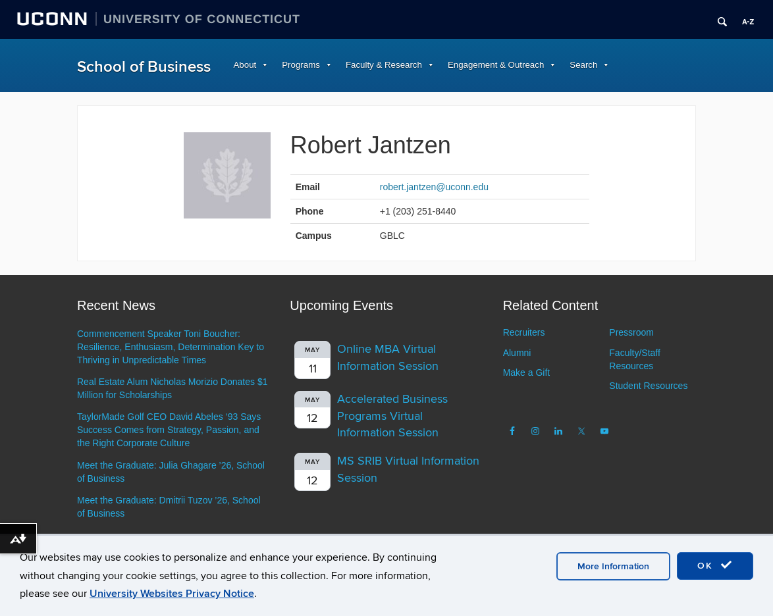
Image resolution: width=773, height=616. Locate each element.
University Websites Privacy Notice (172, 593)
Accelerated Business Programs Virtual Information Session (392, 416)
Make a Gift (526, 372)
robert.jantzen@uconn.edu (434, 187)
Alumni (517, 352)
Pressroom (631, 332)
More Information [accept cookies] (613, 566)
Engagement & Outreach (496, 65)
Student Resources (648, 385)
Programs (301, 65)
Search (583, 65)
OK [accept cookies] (715, 565)
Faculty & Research (384, 65)
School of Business (144, 66)
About (245, 65)
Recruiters (524, 332)
